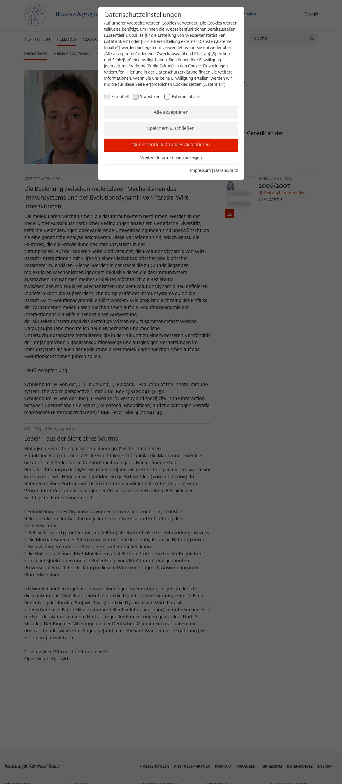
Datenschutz (226, 171)
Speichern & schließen (171, 128)
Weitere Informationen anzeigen (171, 158)
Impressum (200, 171)
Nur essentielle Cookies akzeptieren (171, 145)
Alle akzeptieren (171, 112)
